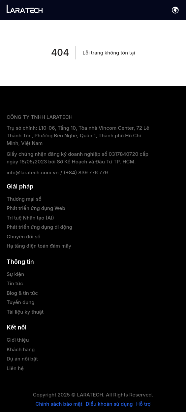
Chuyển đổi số (23, 236)
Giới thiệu (18, 340)
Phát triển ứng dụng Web (36, 208)
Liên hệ (15, 368)
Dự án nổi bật (22, 359)
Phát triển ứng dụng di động (39, 227)
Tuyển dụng (21, 302)
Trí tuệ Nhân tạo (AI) (30, 218)
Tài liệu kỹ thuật (25, 312)
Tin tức (15, 283)
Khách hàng (21, 349)
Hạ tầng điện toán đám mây (39, 246)
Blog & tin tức (22, 293)
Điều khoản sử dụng (109, 404)
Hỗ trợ (143, 404)
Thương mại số (24, 199)
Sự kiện (15, 274)
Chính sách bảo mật (58, 404)
